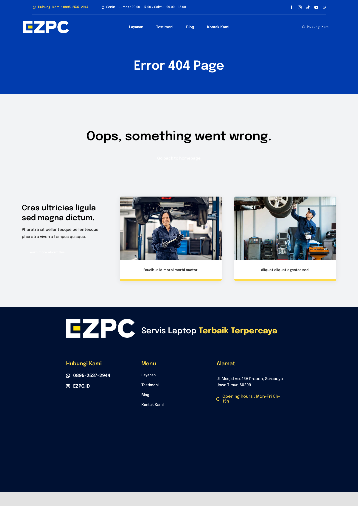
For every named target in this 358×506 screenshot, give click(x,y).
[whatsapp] (324, 7)
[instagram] (300, 7)
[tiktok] (308, 7)
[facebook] (291, 7)
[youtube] (316, 7)
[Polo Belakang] (46, 23)
